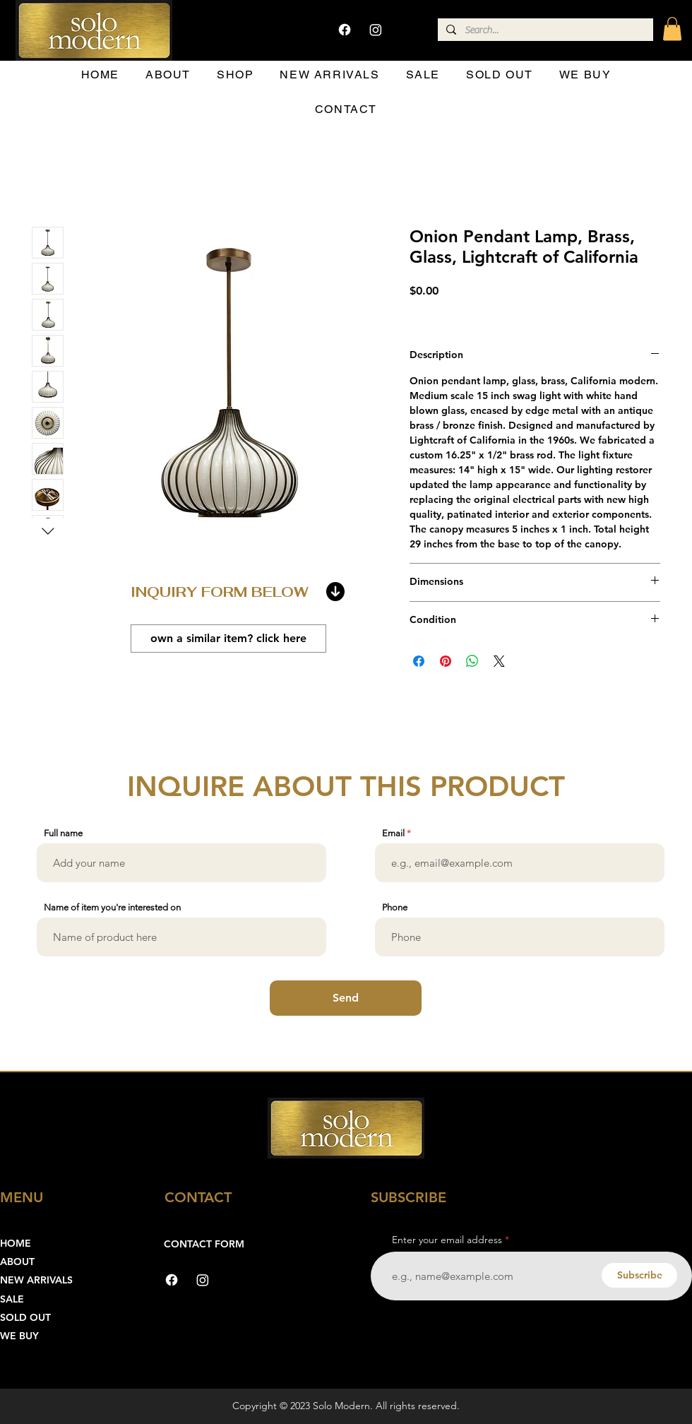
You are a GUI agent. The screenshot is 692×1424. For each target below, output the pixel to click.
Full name (63, 833)
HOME (15, 1243)
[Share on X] (499, 661)
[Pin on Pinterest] (445, 661)
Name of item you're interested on (112, 907)
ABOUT (17, 1261)
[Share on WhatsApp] (472, 661)
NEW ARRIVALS (36, 1280)
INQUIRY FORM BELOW (220, 592)
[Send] (346, 998)
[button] (672, 28)
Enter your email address (447, 1240)
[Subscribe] (639, 1275)
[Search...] (544, 31)
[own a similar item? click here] (228, 638)
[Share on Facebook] (418, 661)
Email (393, 833)
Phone (394, 907)
